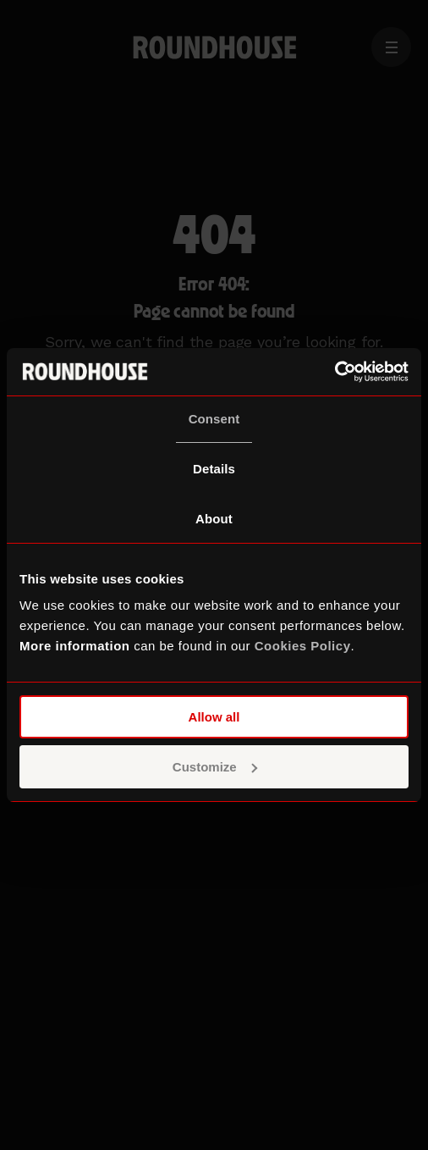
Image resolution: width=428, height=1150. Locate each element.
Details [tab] (214, 469)
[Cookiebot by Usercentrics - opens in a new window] (335, 372)
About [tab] (214, 518)
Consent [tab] (214, 419)
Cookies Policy (303, 646)
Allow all (214, 717)
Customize (215, 767)
